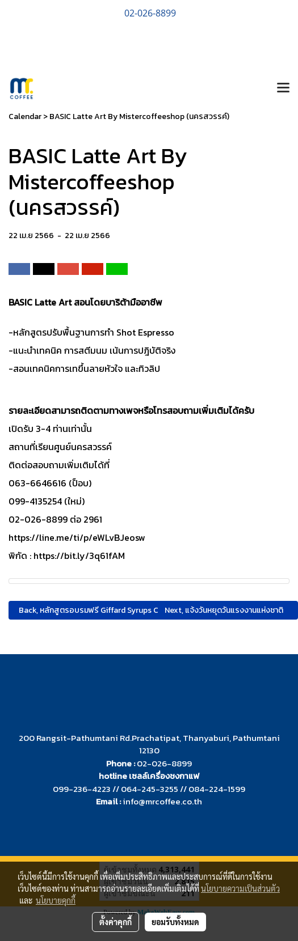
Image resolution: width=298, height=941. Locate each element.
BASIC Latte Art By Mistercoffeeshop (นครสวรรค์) (139, 116)
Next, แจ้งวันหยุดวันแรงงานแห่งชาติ (226, 610)
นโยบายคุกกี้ (55, 900)
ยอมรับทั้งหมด (175, 922)
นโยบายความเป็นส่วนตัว (240, 888)
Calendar (25, 116)
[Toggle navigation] (283, 88)
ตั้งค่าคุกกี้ (115, 922)
